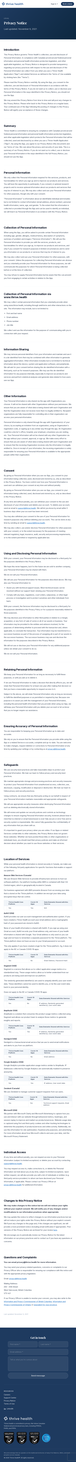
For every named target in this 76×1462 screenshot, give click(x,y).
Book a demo (67, 4)
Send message (38, 1375)
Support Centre (10, 1398)
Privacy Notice (9, 1401)
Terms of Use (9, 1404)
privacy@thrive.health (56, 749)
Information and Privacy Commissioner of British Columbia (28, 1301)
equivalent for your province (45, 1305)
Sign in (54, 4)
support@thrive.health (27, 508)
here (55, 1230)
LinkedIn (8, 1409)
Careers (7, 1395)
